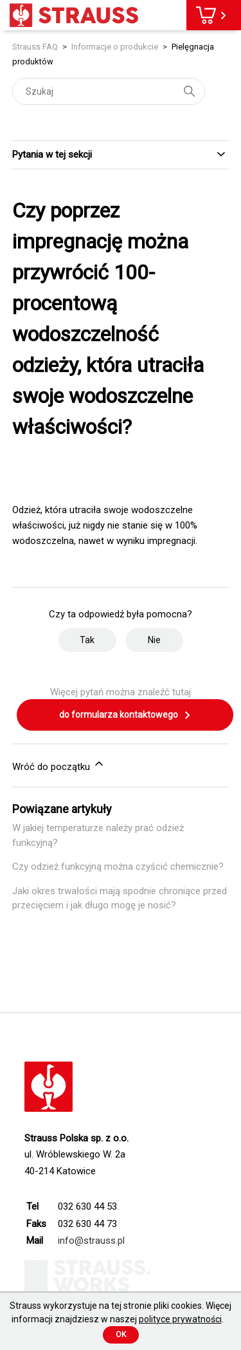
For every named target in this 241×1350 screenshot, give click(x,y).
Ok (121, 1334)
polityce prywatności (180, 1319)
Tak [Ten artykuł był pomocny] (87, 640)
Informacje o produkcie (114, 47)
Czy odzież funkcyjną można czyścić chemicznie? (118, 866)
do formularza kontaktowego (125, 715)
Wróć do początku (58, 765)
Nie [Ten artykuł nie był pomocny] (154, 640)
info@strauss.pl (91, 1240)
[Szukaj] (108, 91)
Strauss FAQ (36, 47)
